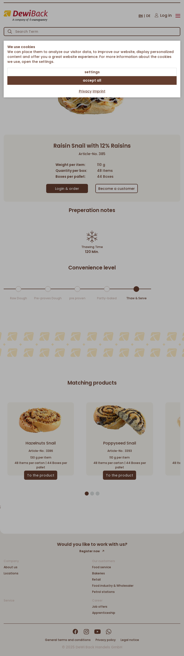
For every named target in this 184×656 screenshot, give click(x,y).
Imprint (99, 91)
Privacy (85, 91)
